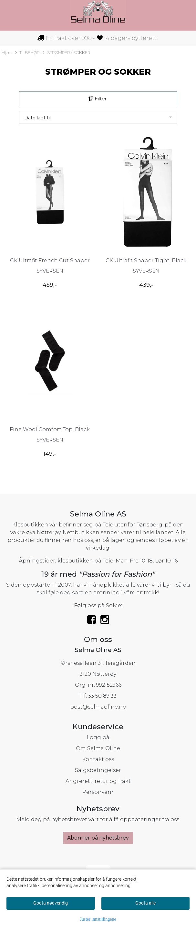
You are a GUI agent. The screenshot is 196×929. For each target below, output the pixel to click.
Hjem (7, 52)
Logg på (98, 737)
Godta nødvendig (50, 903)
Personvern (98, 792)
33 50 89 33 (102, 696)
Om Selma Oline (98, 748)
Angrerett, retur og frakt (98, 781)
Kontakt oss (98, 759)
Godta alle (145, 903)
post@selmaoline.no (98, 707)
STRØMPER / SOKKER (66, 53)
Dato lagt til (37, 118)
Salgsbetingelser (98, 770)
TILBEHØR (27, 53)
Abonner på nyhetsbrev (98, 838)
